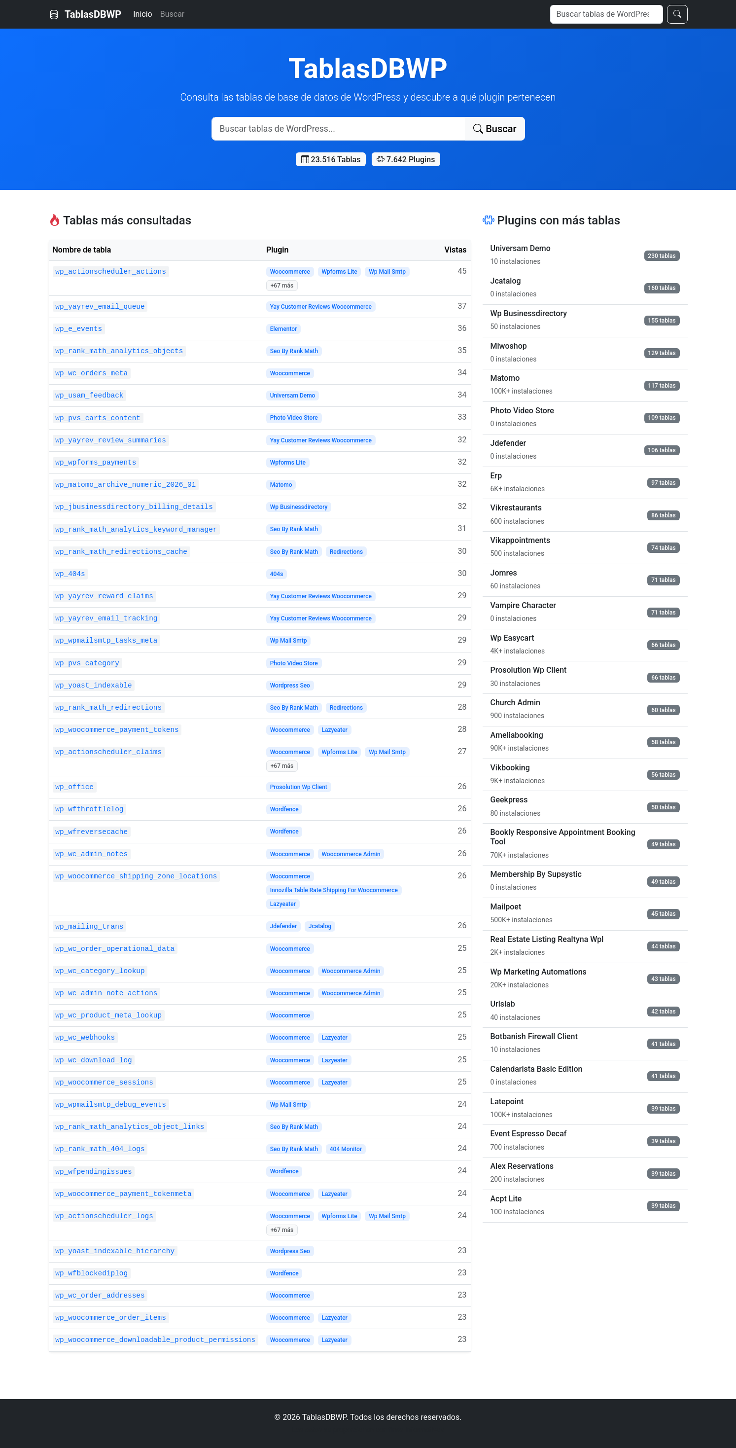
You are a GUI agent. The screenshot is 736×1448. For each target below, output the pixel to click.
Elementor (283, 329)
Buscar (172, 14)
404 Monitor (346, 1149)
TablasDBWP (85, 14)
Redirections (346, 551)
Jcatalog (320, 926)
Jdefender (283, 926)
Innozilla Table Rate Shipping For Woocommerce (334, 890)
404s (276, 574)
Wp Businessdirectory (299, 507)
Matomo (281, 484)
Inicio (142, 14)
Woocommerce (290, 271)
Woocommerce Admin (350, 854)
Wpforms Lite (339, 271)
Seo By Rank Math (294, 351)
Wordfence (284, 809)
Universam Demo (292, 395)
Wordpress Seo (290, 685)
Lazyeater (334, 729)
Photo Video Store (294, 417)
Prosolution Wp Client (298, 787)
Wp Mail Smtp (387, 271)
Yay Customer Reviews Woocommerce (321, 306)
